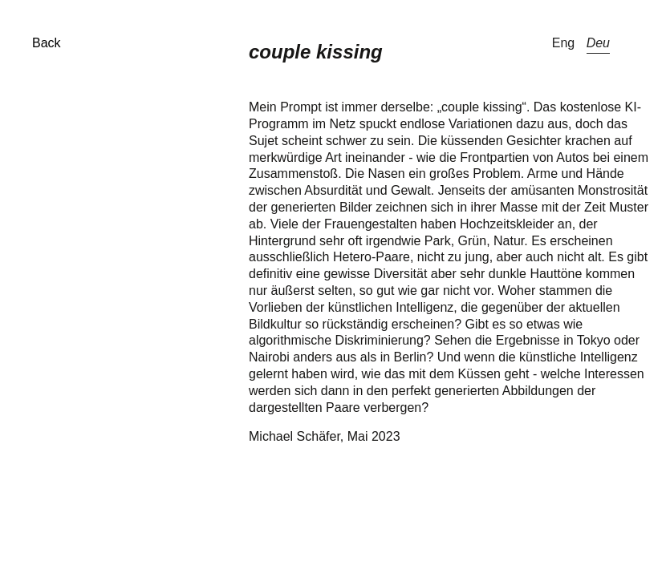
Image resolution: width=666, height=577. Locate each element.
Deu (598, 43)
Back (46, 43)
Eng (563, 43)
